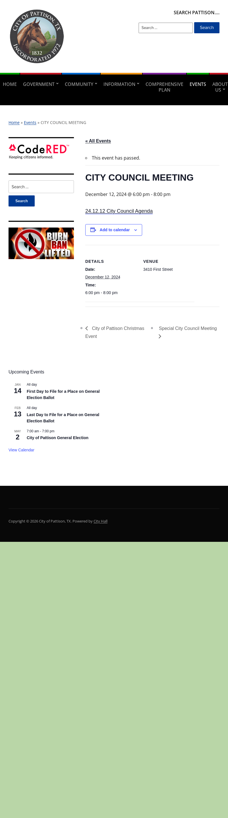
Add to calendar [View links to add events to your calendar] (115, 230)
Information (119, 84)
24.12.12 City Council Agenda (119, 211)
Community (79, 84)
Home (10, 84)
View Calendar (21, 450)
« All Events (98, 141)
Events (198, 84)
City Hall (100, 521)
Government (39, 84)
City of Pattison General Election (57, 437)
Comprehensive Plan (164, 87)
